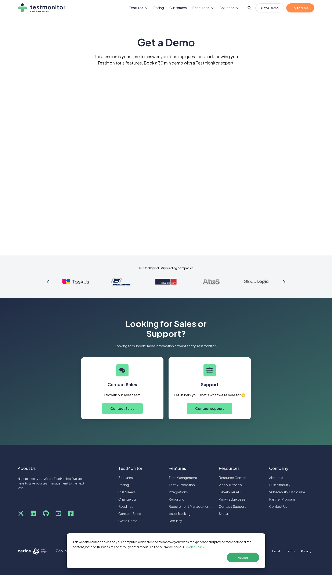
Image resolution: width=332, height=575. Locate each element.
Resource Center (232, 477)
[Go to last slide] (48, 281)
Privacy (306, 551)
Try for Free (300, 8)
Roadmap (126, 506)
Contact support (209, 408)
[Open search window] (249, 8)
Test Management (183, 477)
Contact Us (278, 506)
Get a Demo (270, 8)
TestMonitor (130, 468)
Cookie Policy (194, 547)
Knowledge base (232, 499)
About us (276, 477)
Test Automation (182, 485)
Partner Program (282, 499)
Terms (290, 551)
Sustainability (279, 485)
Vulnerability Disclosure (287, 492)
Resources (229, 468)
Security (175, 521)
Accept (243, 557)
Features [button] (136, 7)
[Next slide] (283, 281)
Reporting (176, 499)
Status (224, 513)
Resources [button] (200, 7)
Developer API (230, 492)
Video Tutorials (230, 485)
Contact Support (232, 506)
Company (278, 468)
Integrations (178, 492)
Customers (178, 7)
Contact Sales (122, 408)
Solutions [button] (226, 7)
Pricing (158, 7)
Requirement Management (190, 506)
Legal (276, 551)
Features (125, 477)
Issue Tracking (180, 513)
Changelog (127, 499)
